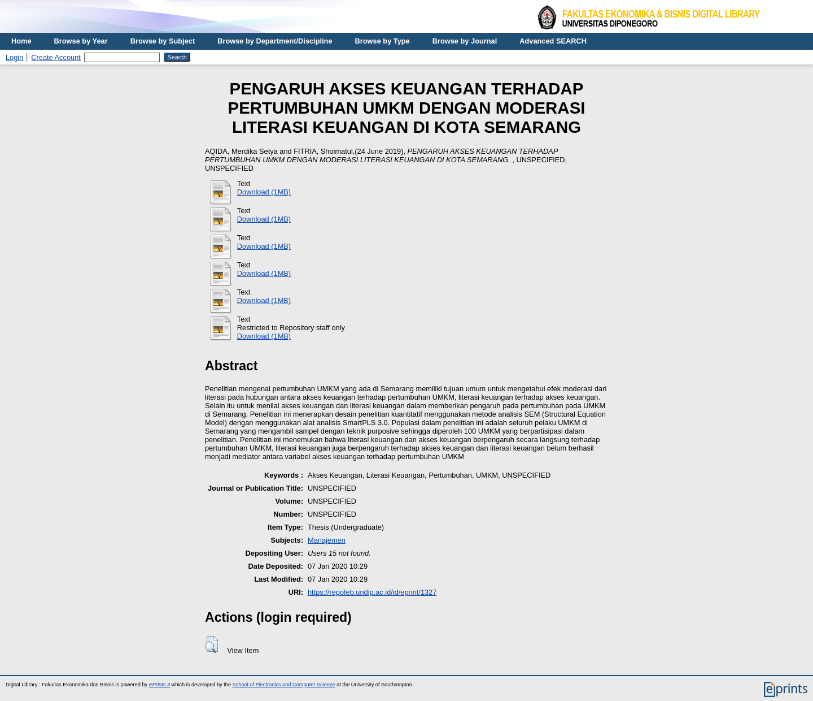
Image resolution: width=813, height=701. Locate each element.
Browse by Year (81, 41)
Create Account (56, 57)
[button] (211, 644)
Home (21, 41)
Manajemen (327, 540)
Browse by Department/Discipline (274, 41)
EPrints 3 (159, 684)
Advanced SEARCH (553, 41)
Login (14, 57)
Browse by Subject (162, 41)
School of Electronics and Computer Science (284, 684)
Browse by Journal (464, 41)
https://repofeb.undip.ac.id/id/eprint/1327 (372, 592)
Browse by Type (382, 41)
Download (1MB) (264, 192)
